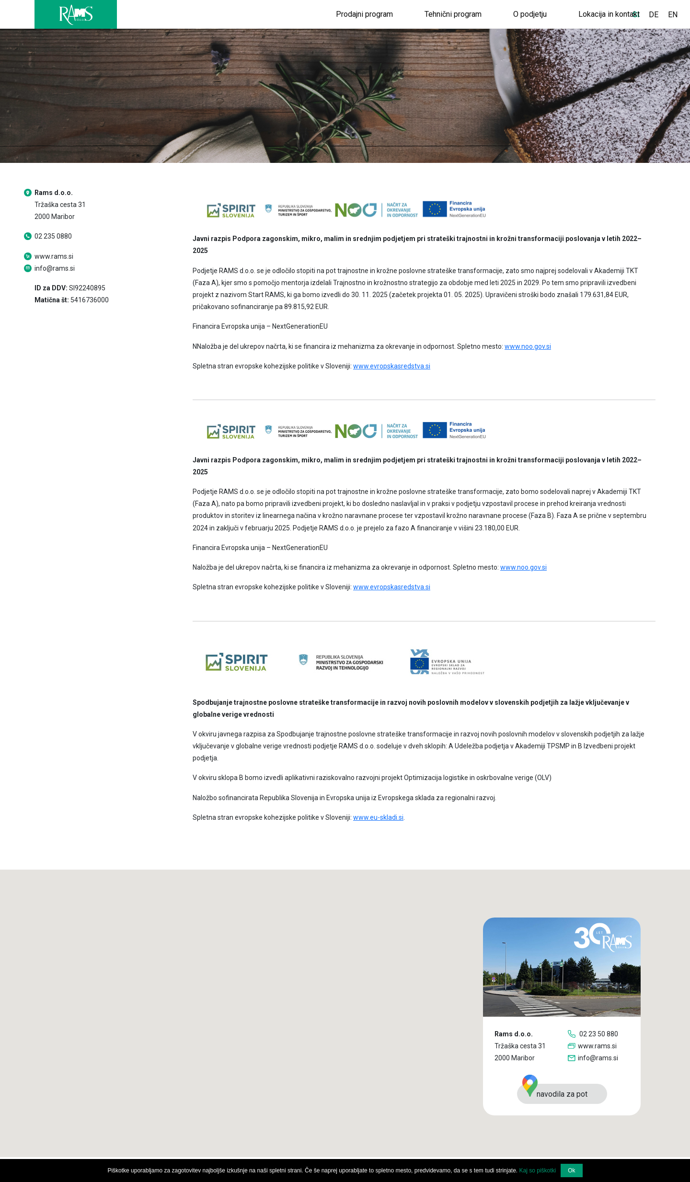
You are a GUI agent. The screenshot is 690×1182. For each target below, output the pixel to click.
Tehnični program (453, 14)
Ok (571, 1170)
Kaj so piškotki (537, 1170)
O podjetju (530, 14)
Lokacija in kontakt (609, 14)
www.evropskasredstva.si (391, 366)
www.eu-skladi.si (378, 817)
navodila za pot (554, 1091)
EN (673, 14)
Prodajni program (364, 14)
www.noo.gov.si (528, 346)
